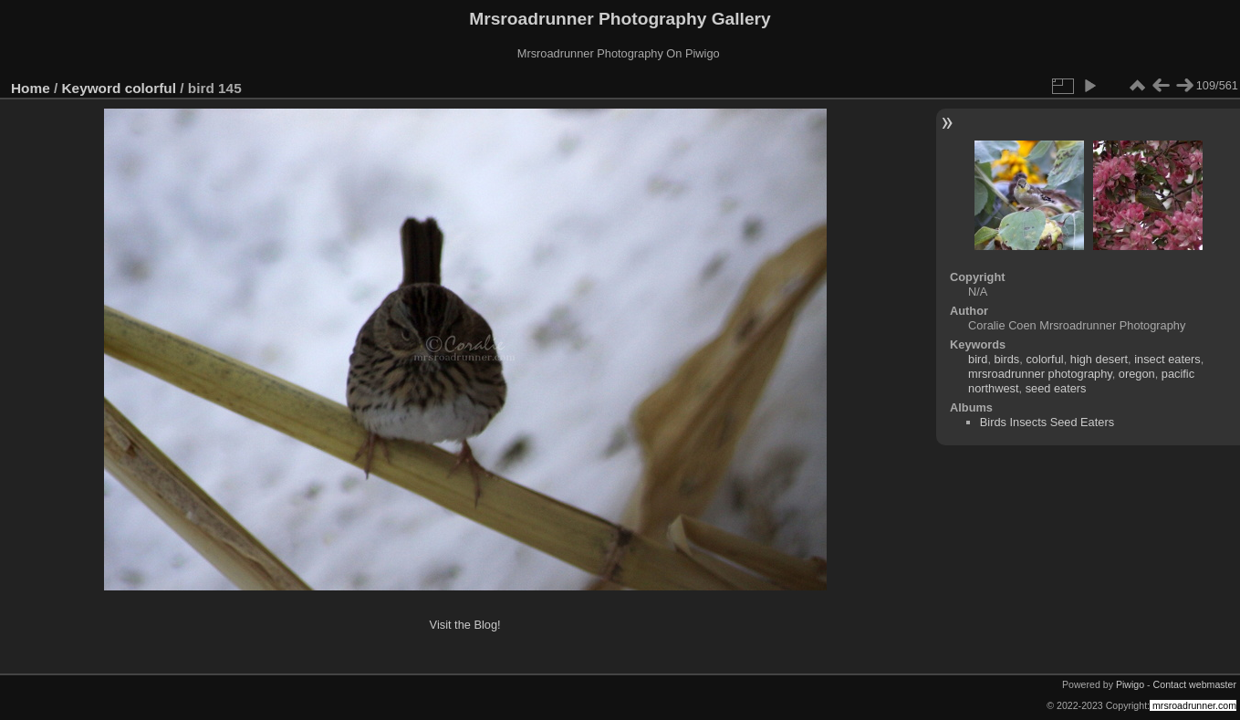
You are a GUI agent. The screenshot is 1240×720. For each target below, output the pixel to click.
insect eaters (1167, 359)
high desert (1099, 359)
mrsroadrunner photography (1040, 374)
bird (977, 359)
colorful (150, 88)
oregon (1137, 374)
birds (1007, 359)
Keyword (91, 88)
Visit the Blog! (465, 624)
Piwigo (1130, 684)
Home (30, 88)
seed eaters (1056, 388)
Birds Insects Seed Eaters (1047, 422)
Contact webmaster (1194, 684)
